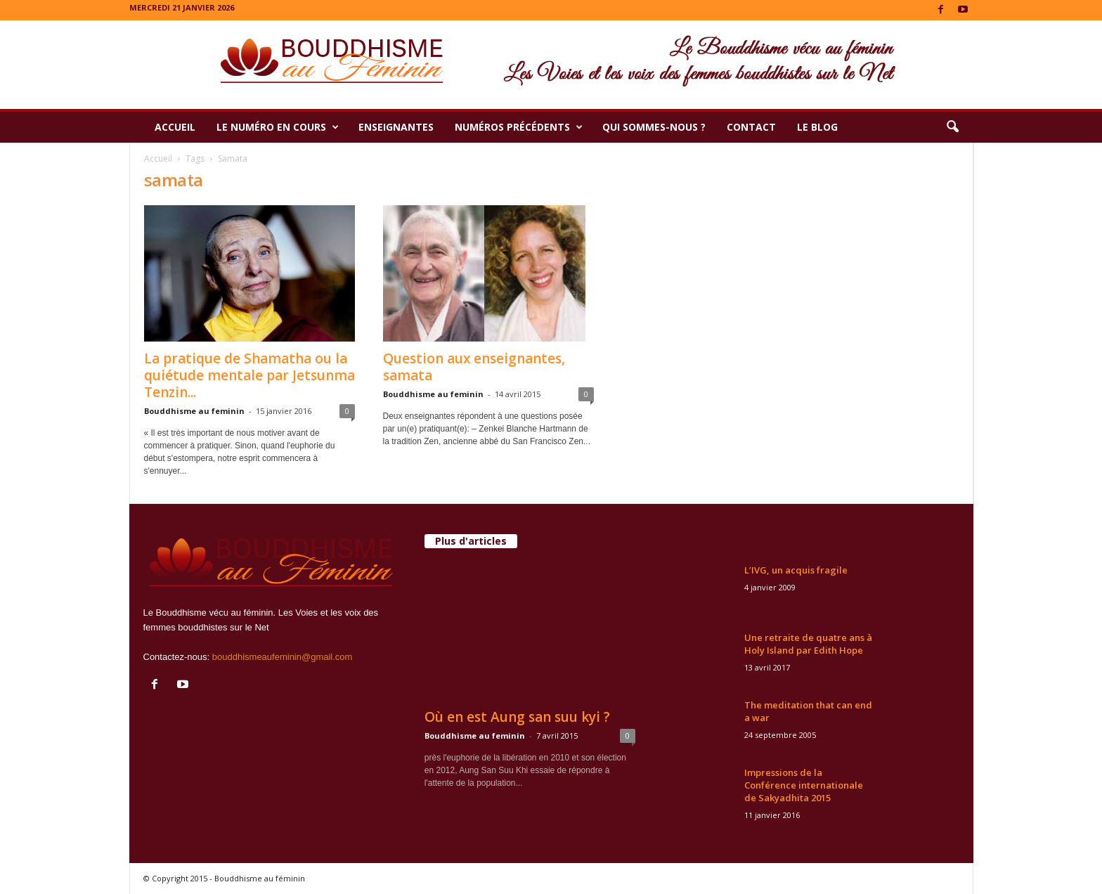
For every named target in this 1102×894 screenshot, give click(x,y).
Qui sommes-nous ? (654, 127)
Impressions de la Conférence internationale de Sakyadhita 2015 (803, 785)
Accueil (175, 127)
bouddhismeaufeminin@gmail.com (282, 657)
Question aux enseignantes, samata (474, 366)
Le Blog (817, 127)
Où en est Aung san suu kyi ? (517, 717)
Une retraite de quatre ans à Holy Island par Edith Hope (808, 643)
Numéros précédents (519, 127)
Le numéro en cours (277, 127)
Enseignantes (396, 127)
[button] (952, 127)
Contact (751, 127)
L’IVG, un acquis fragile (796, 570)
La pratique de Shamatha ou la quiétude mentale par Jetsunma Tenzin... (249, 375)
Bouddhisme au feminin (194, 411)
